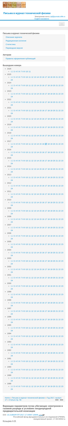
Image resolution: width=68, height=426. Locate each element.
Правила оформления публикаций (20, 59)
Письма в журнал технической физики (27, 13)
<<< (56, 400)
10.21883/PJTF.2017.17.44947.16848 (25, 415)
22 (60, 77)
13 (35, 77)
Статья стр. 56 (15, 400)
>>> (61, 400)
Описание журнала (14, 37)
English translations (42, 19)
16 (43, 77)
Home (7, 398)
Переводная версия (14, 48)
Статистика (10, 44)
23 (62, 77)
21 (57, 77)
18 (49, 77)
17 (46, 77)
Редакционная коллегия (16, 41)
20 (54, 77)
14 (38, 77)
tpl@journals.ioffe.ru (57, 17)
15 (40, 77)
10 (27, 71)
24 (12, 80)
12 (32, 77)
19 (51, 77)
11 (30, 71)
